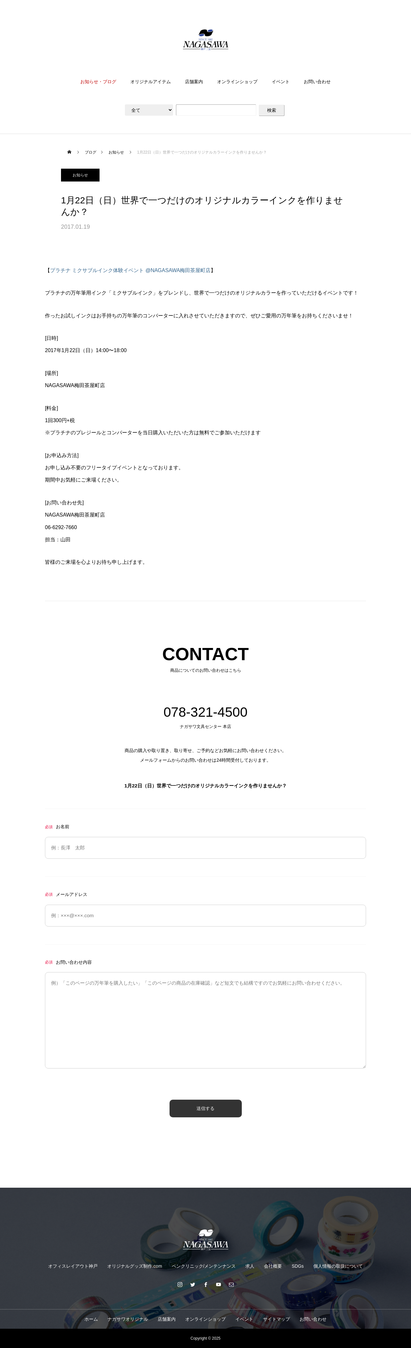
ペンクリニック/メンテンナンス (204, 1266)
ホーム (91, 1319)
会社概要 (273, 1266)
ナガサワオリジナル (128, 1319)
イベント (281, 81)
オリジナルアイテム (150, 81)
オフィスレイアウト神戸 (73, 1266)
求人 (249, 1266)
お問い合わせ (317, 81)
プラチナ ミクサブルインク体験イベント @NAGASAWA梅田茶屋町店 (130, 270)
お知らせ (80, 175)
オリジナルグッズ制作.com (134, 1266)
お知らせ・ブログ (98, 81)
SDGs (297, 1266)
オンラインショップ (237, 81)
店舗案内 (194, 81)
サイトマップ (276, 1319)
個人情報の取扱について (338, 1266)
